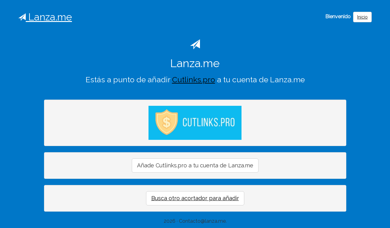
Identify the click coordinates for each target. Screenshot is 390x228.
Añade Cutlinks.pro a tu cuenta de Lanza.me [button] (195, 165)
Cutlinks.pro (193, 79)
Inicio (362, 17)
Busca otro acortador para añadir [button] (195, 198)
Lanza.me (45, 17)
